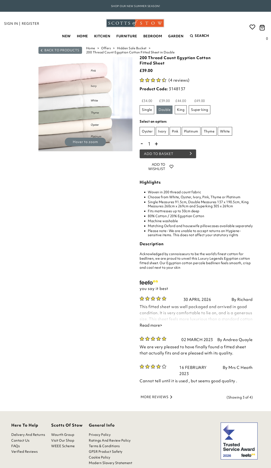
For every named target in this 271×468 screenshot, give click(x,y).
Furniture (126, 36)
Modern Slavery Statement (110, 463)
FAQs (15, 446)
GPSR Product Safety (106, 451)
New (66, 36)
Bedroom (152, 36)
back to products (60, 50)
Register (30, 23)
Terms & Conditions (104, 446)
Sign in (11, 23)
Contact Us (20, 440)
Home (82, 36)
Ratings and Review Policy (110, 440)
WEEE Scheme (63, 446)
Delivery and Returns (28, 435)
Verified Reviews (24, 451)
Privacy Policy (100, 435)
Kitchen (102, 36)
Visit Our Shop (62, 440)
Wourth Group (62, 435)
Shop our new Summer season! (135, 6)
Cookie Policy (99, 457)
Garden (175, 36)
